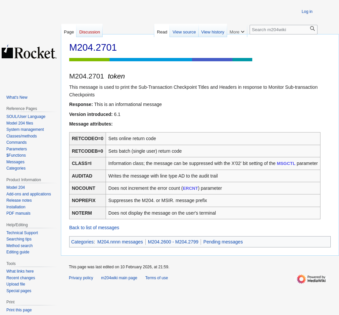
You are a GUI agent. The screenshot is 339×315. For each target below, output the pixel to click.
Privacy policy (81, 278)
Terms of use (156, 278)
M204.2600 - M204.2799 (173, 241)
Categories (82, 241)
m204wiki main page (119, 278)
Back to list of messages (94, 227)
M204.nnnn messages (120, 241)
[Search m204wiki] (283, 29)
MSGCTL (286, 163)
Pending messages (223, 241)
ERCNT (190, 188)
